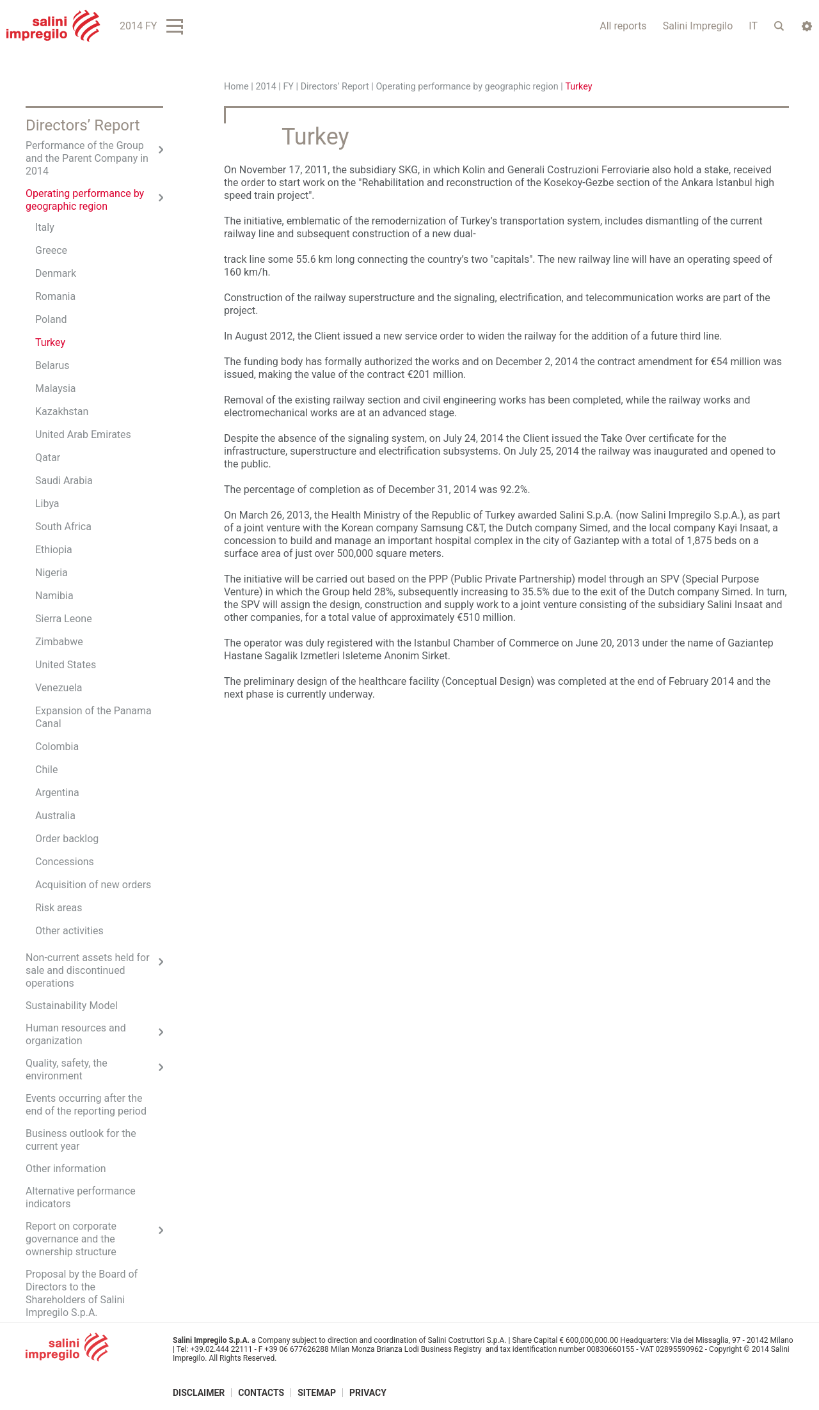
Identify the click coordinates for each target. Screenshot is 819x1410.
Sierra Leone (63, 619)
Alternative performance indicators (81, 1197)
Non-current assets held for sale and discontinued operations (88, 970)
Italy (44, 227)
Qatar (47, 457)
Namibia (54, 596)
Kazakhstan (61, 411)
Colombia (57, 746)
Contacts (261, 1392)
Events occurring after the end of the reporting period (86, 1104)
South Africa (63, 527)
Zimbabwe (59, 642)
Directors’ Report (335, 86)
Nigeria (51, 573)
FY (288, 86)
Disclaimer (199, 1392)
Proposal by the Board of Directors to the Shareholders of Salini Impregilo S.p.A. (82, 1293)
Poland (51, 319)
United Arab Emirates (83, 434)
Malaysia (55, 388)
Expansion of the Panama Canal (93, 717)
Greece (51, 250)
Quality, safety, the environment (66, 1069)
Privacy (367, 1392)
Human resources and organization (76, 1034)
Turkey (50, 342)
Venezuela (58, 688)
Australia (55, 816)
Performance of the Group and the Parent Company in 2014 (87, 158)
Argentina (57, 793)
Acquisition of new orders (93, 885)
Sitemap (317, 1392)
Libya (47, 503)
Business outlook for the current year (81, 1139)
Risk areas (59, 908)
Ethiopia (53, 550)
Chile (46, 770)
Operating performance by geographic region (467, 86)
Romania (55, 296)
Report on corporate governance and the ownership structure (71, 1239)
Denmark (55, 273)
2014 (265, 86)
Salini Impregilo (698, 26)
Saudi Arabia (64, 480)
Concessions (64, 862)
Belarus (52, 365)
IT (753, 26)
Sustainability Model (72, 1005)
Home (236, 86)
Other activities (69, 931)
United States (65, 665)
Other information (66, 1169)
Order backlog (67, 839)
